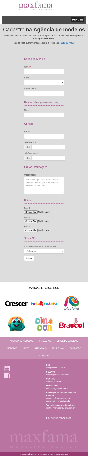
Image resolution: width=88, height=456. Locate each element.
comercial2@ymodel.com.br (58, 401)
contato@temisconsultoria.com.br (60, 408)
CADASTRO (75, 348)
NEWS (26, 348)
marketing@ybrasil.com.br (57, 388)
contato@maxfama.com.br (57, 381)
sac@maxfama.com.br (55, 368)
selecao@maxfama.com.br (57, 374)
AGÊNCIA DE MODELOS (21, 341)
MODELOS (12, 348)
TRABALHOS (45, 341)
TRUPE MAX (58, 348)
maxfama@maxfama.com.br (58, 398)
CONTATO (44, 355)
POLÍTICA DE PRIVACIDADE (58, 418)
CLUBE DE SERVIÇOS (67, 341)
